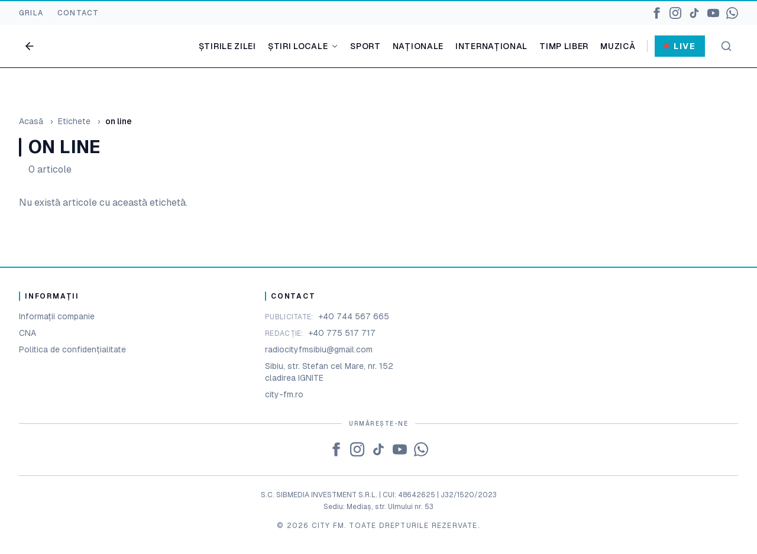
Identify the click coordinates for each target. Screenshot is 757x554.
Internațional (491, 46)
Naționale (418, 46)
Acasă (31, 121)
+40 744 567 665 (353, 316)
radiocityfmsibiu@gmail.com (319, 349)
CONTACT (78, 13)
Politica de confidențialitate (72, 349)
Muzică (617, 46)
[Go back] (29, 46)
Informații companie (57, 316)
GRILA (31, 13)
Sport (365, 46)
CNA (27, 333)
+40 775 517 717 (342, 333)
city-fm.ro (284, 394)
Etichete (74, 121)
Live (680, 46)
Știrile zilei (227, 46)
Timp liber (563, 46)
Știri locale (303, 46)
